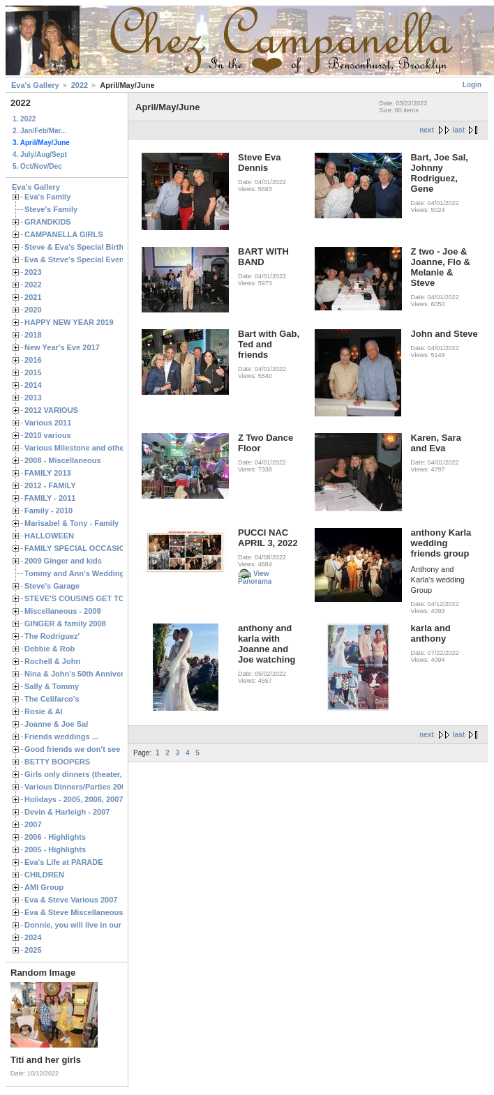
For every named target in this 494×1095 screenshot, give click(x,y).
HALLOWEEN (49, 535)
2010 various (47, 435)
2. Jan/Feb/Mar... (39, 131)
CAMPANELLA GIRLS (63, 234)
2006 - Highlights (55, 837)
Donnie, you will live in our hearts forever (99, 925)
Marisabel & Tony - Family (71, 523)
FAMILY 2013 (47, 473)
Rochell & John (52, 661)
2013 (33, 397)
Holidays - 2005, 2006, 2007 (73, 799)
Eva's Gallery (35, 85)
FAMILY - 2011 (49, 498)
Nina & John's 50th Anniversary (82, 674)
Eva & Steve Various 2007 (71, 900)
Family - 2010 (48, 510)
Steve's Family (50, 209)
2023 (33, 272)
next (426, 130)
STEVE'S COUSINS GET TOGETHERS (92, 598)
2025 (33, 950)
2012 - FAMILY (50, 485)
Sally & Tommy (51, 686)
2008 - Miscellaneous (62, 460)
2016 (33, 360)
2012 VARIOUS (51, 410)
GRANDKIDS (47, 222)
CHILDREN (44, 874)
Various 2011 (47, 422)
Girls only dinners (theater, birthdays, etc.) (101, 774)
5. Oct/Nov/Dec (37, 166)
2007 (33, 824)
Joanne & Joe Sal (56, 724)
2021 (33, 297)
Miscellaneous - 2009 (62, 611)
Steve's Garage (52, 586)
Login (472, 85)
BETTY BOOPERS (57, 761)
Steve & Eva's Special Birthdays (82, 247)
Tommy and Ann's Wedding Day (82, 573)
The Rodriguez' (52, 636)
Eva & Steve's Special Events (77, 259)
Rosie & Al (43, 711)
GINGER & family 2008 (65, 623)
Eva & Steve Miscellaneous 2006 (83, 912)
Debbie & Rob (49, 648)
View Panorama (254, 577)
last (459, 130)
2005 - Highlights (55, 849)
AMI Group (43, 887)
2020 (33, 309)
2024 (33, 937)
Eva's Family (47, 196)
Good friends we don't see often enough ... (101, 749)
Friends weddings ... (61, 736)
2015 (33, 372)
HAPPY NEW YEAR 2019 (69, 322)
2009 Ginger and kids (63, 561)
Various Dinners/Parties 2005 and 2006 (94, 787)
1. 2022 (24, 119)
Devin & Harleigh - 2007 (67, 812)
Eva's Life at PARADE (63, 862)
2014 (33, 385)
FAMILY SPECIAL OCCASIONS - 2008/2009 (101, 548)
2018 (33, 335)
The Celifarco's (52, 699)
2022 (79, 85)
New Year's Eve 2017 (62, 347)
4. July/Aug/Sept (40, 154)
